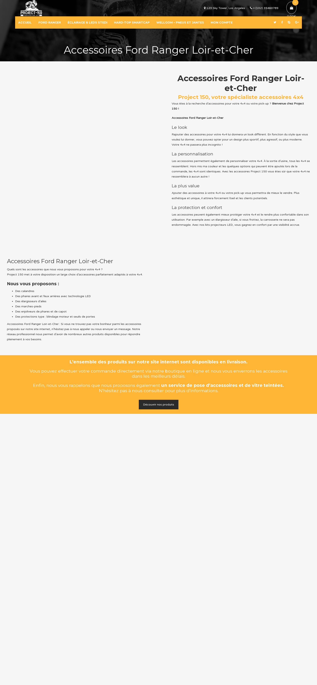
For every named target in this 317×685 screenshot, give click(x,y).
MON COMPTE (222, 22)
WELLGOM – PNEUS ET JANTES (180, 22)
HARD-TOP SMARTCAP (132, 22)
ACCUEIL (25, 22)
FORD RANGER (49, 22)
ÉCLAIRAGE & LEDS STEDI (87, 22)
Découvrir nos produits (158, 404)
